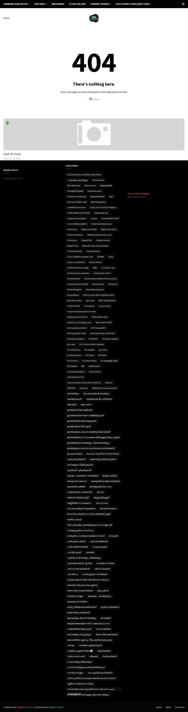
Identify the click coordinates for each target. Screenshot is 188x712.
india (110, 256)
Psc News (90, 355)
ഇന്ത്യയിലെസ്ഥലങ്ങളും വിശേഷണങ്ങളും (88, 442)
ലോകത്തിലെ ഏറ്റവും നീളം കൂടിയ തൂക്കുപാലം (89, 640)
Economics (72, 240)
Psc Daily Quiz (73, 349)
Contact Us (179, 707)
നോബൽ (113, 536)
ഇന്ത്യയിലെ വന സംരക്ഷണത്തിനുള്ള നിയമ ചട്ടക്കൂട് (93, 437)
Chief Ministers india (76, 207)
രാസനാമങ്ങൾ (103, 629)
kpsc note (90, 300)
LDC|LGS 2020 (73, 306)
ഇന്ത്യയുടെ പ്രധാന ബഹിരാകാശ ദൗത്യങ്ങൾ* (91, 448)
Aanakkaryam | (95, 191)
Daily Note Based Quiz (102, 223)
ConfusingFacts (101, 213)
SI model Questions (76, 371)
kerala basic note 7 (102, 273)
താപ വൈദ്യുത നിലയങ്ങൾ (81, 508)
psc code (71, 344)
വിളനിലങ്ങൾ (104, 650)
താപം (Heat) (102, 503)
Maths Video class (100, 317)
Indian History (95, 262)
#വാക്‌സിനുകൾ (75, 191)
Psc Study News (89, 360)
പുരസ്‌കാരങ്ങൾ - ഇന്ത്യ (79, 563)
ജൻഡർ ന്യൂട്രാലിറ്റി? (78, 497)
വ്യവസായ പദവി (76, 656)
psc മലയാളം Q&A (109, 360)
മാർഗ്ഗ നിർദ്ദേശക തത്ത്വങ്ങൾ (81, 607)
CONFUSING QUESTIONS (78, 213)
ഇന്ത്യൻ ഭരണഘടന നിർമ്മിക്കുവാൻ (85, 415)
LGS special (89, 306)
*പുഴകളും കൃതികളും (77, 180)
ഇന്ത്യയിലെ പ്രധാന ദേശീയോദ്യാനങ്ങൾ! (88, 432)
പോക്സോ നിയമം (105, 563)
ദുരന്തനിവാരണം (108, 508)
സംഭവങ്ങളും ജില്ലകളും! (79, 661)
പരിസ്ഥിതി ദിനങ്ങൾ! (77, 546)
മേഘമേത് (105, 618)
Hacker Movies (93, 251)
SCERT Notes (94, 366)
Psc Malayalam (74, 355)
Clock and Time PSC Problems (103, 207)
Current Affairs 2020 (110, 218)
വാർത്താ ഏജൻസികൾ (90, 645)
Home (6, 18)
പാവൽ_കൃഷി (74, 552)
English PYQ (87, 240)
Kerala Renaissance (95, 289)
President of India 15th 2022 (102, 333)
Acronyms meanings (76, 196)
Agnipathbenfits (97, 196)
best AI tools (12, 154)
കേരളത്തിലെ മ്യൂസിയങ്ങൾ (105, 481)
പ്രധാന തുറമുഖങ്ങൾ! (78, 568)
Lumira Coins (105, 306)
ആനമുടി (71, 404)
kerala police (98, 284)
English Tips (72, 245)
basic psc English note (77, 202)
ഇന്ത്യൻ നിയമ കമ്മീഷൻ (79, 410)
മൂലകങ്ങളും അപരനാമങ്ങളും (81, 618)
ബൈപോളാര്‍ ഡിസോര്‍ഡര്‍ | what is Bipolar (88, 579)
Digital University (108, 229)
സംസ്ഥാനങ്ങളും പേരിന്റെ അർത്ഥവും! (86, 667)
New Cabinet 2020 (104, 322)
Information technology (77, 267)
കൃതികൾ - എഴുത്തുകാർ (79, 470)
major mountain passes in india (81, 311)
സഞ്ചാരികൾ (109, 656)
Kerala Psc (113, 284)
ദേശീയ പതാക (74, 519)
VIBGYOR (71, 388)
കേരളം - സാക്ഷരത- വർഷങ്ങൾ (82, 475)
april (111, 196)
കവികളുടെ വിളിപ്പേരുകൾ (80, 464)
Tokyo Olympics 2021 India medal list (84, 382)
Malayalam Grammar (77, 317)
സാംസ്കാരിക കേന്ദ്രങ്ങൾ (100, 672)
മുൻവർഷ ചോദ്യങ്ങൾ (78, 612)
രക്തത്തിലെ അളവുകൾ (79, 629)
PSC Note (102, 355)
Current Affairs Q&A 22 (77, 223)
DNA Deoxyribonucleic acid (99, 234)
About (168, 707)
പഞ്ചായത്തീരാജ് (98, 541)
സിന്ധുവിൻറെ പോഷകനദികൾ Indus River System (91, 678)
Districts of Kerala (75, 234)
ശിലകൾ (93, 656)
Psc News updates (110, 338)
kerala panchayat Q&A (77, 284)
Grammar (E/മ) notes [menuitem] (16, 3)
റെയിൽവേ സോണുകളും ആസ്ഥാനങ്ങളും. (88, 694)
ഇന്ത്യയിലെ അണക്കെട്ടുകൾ (81, 421)
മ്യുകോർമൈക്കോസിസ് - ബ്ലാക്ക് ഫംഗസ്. (88, 623)
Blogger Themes (56, 707)
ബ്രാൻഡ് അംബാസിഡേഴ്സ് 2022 (82, 585)
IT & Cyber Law (108, 267)
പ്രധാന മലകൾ (102, 568)
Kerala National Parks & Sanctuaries (100, 278)
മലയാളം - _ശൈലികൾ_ (100, 596)
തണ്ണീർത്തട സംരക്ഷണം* (79, 503)
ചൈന (100, 492)
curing (94, 218)
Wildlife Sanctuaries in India (104, 388)
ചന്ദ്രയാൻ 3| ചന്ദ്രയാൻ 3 (80, 492)
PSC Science (72, 360)
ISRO (95, 267)
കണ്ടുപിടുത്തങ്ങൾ (76, 459)
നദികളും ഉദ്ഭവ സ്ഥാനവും (80, 530)
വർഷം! (70, 645)
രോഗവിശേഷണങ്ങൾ (107, 634)
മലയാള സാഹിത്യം (77, 601)
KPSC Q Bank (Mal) (107, 300)
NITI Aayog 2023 (98, 328)
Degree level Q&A (89, 229)
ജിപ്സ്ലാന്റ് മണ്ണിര (101, 497)
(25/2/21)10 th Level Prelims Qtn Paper (84, 174)
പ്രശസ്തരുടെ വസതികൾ (94, 574)
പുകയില (89, 552)
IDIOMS (100, 256)
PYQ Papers (72, 366)
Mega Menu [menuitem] (58, 3)
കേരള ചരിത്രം (109, 475)
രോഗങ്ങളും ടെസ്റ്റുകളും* (79, 634)
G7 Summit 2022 (74, 251)
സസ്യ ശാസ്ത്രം (75, 672)
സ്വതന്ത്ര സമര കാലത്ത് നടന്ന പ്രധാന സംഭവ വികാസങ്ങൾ (91, 690)
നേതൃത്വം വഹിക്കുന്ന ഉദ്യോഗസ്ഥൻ (85, 536)
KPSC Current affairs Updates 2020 (98, 295)
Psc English (89, 349)
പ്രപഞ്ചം (72, 574)
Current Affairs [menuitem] (99, 3)
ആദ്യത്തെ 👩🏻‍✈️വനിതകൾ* (99, 399)
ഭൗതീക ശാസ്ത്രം (75, 596)
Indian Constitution (76, 262)
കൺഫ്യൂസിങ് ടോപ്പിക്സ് (103, 459)
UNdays (108, 382)
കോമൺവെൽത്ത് (76, 486)
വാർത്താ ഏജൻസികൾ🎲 (80, 650)
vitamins (83, 388)
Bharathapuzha (98, 202)
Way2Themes (28, 707)
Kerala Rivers (73, 295)
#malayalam (98, 180)
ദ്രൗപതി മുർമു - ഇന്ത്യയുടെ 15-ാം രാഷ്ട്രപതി (89, 525)
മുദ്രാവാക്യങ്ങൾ (110, 607)
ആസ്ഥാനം (86, 404)
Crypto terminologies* (77, 218)
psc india (103, 349)
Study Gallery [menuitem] (77, 3)
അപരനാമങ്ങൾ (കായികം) (96, 393)
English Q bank (103, 240)
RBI (82, 366)
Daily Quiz (72, 229)
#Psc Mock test (73, 185)
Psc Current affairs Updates (91, 344)
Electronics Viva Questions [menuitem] (132, 3)
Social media (95, 371)
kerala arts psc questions (78, 273)
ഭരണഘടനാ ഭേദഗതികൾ (80, 590)
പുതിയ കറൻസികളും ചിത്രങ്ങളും (84, 557)
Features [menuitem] (39, 3)
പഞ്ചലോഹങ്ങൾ (76, 541)
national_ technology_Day (79, 322)
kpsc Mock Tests (74, 300)
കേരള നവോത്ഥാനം (77, 481)
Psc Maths (93, 338)
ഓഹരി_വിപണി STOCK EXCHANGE (103, 453)
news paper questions (77, 328)
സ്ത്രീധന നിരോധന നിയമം (80, 683)
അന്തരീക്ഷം (73, 393)
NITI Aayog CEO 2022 (76, 333)
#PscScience (90, 185)
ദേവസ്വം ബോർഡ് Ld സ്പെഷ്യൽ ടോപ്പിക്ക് (88, 514)
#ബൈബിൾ (106, 185)
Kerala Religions (74, 289)
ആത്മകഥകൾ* (74, 399)
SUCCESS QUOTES (75, 377)
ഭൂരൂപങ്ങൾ (102, 590)
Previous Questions (75, 338)
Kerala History (73, 278)
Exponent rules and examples (95, 245)
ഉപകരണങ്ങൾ (74, 453)
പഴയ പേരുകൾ (99, 546)
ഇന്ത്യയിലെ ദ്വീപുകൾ (79, 426)
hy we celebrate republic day (80, 256)
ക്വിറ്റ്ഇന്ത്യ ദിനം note (100, 486)
